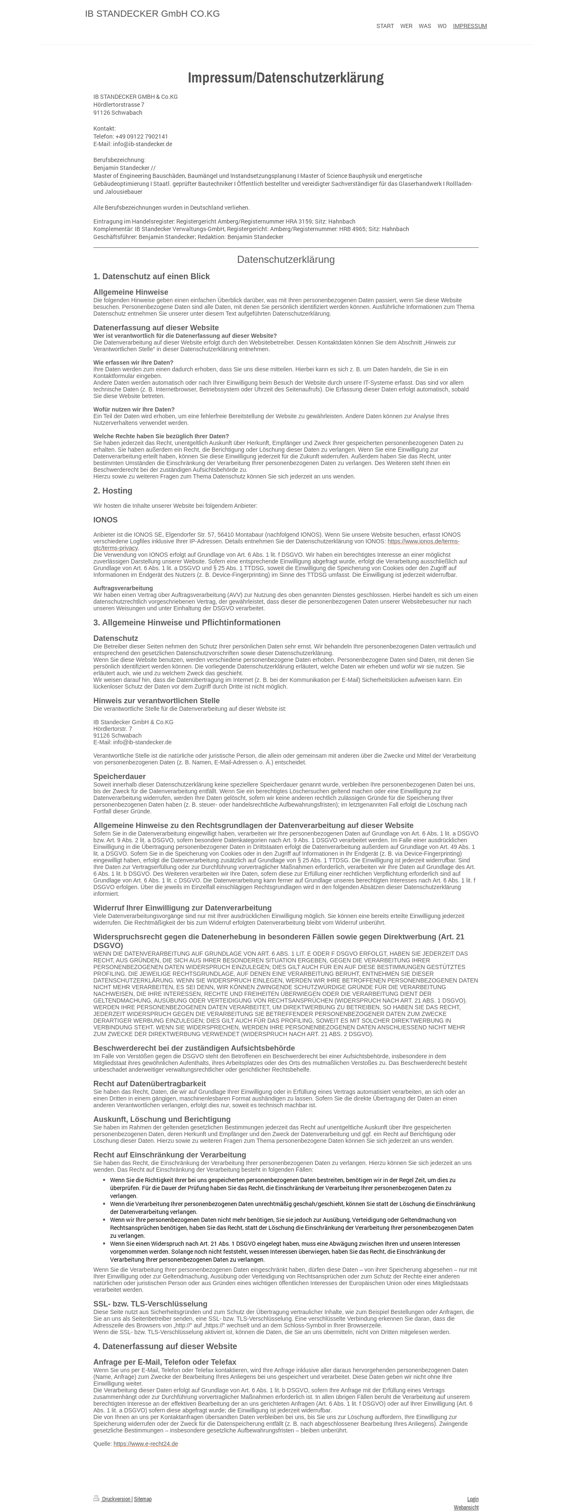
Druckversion (112, 1499)
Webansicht (466, 1507)
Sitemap (143, 1499)
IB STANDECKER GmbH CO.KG (152, 13)
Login (473, 1499)
